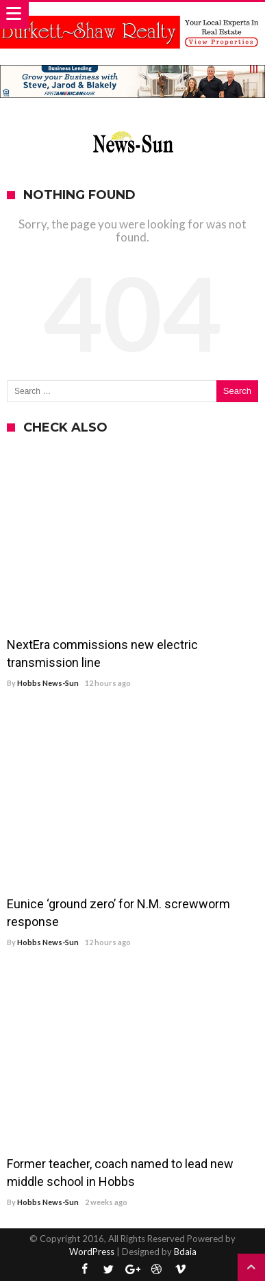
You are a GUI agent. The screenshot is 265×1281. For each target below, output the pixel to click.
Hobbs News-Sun (48, 682)
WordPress (91, 1251)
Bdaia (185, 1251)
